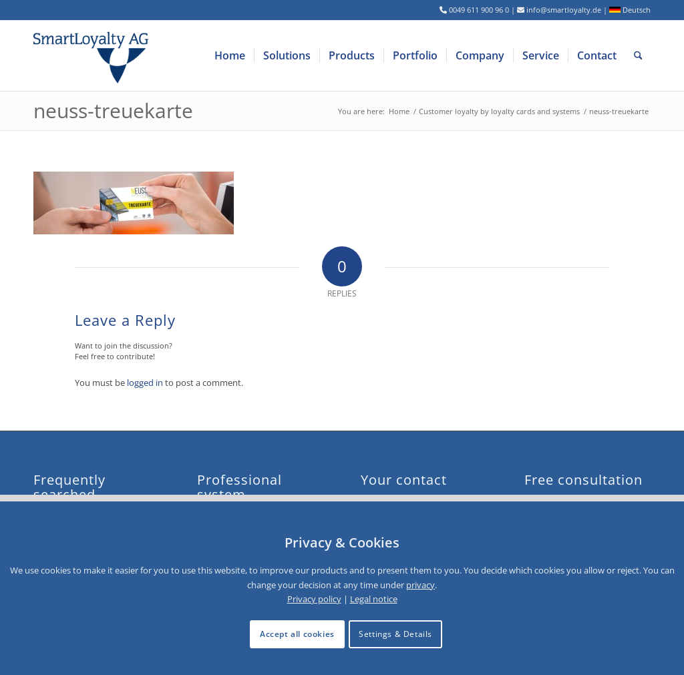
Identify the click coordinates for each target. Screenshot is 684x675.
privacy (420, 585)
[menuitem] (230, 56)
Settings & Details (395, 634)
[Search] (638, 56)
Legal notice (373, 599)
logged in (145, 383)
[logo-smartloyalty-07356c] (99, 56)
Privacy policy (314, 599)
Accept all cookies (297, 634)
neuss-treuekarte (113, 110)
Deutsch (630, 10)
